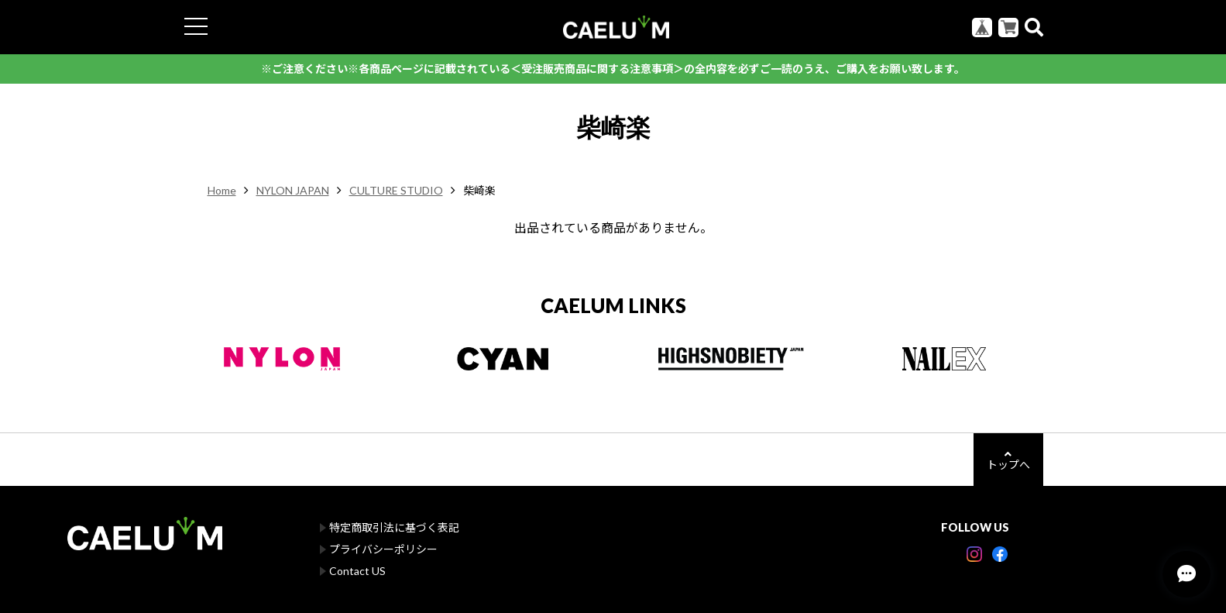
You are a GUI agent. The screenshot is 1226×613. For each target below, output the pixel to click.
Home (222, 190)
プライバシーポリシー (383, 549)
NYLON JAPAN (292, 190)
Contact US (357, 570)
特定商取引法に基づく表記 (394, 527)
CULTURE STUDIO (396, 190)
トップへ (1008, 460)
